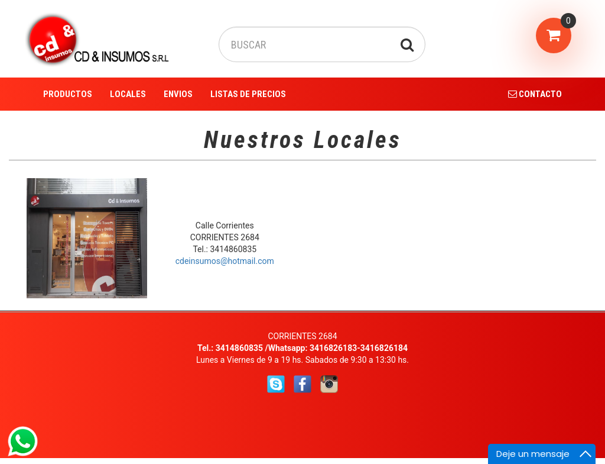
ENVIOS (178, 94)
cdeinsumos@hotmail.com (224, 261)
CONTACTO (535, 94)
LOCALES (128, 94)
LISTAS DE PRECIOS (248, 94)
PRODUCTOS (67, 94)
